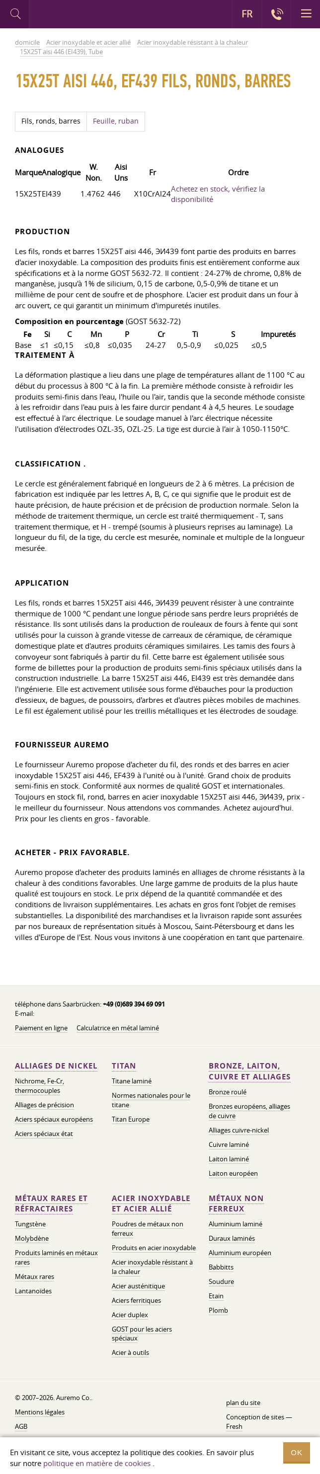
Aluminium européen (240, 1252)
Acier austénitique (138, 1285)
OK (297, 1452)
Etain (216, 1295)
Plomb (218, 1310)
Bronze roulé (227, 1091)
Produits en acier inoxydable (154, 1247)
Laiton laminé (229, 1158)
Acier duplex (130, 1314)
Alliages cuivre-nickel (239, 1130)
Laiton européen (233, 1173)
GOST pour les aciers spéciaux (142, 1334)
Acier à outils (130, 1352)
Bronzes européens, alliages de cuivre (249, 1111)
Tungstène (30, 1223)
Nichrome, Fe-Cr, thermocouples (39, 1085)
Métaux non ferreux (236, 1203)
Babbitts (221, 1267)
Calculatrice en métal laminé (118, 1027)
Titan (124, 1066)
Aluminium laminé (235, 1223)
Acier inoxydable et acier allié (151, 1203)
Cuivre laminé (229, 1144)
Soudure (221, 1281)
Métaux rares (34, 1276)
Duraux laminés (232, 1238)
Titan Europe (131, 1119)
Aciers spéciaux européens (54, 1119)
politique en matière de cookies (97, 1463)
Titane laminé (132, 1080)
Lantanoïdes (33, 1290)
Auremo (70, 15)
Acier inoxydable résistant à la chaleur (152, 1267)
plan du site (243, 1402)
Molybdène (32, 1238)
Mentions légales (40, 1411)
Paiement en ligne (41, 1027)
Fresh (234, 1426)
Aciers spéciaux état (44, 1133)
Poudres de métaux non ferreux (147, 1228)
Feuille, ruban (116, 121)
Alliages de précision (44, 1104)
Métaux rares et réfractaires (51, 1203)
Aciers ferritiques (136, 1300)
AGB (21, 1426)
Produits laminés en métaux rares (56, 1257)
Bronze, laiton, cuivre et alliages (250, 1071)
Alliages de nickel (56, 1066)
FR (246, 13)
